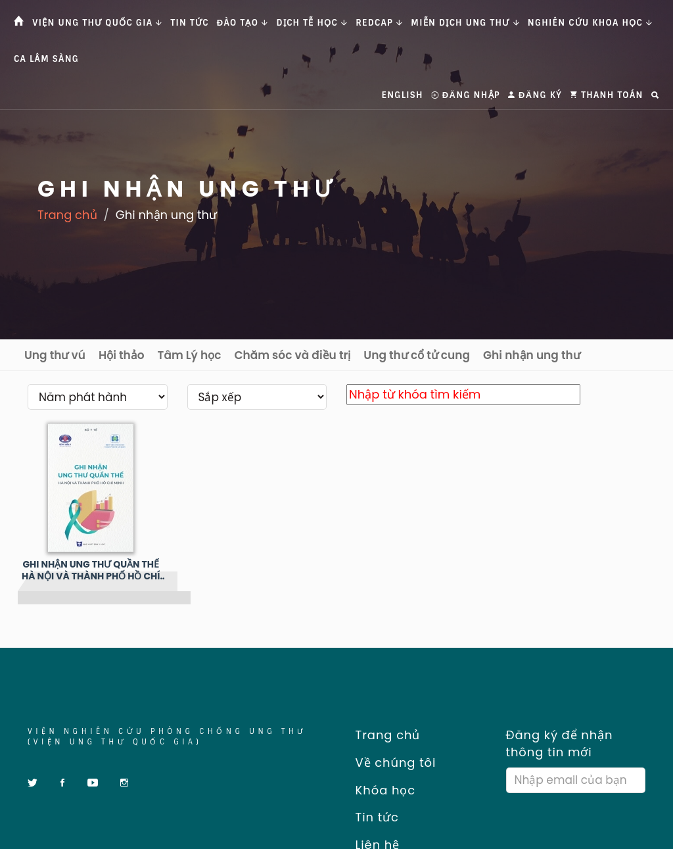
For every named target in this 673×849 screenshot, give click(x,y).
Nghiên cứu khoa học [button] (590, 22)
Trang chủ (67, 214)
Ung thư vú (54, 355)
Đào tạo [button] (243, 22)
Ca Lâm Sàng (46, 58)
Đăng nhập (465, 95)
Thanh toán (606, 95)
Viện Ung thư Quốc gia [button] (97, 22)
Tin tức (190, 22)
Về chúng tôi (391, 762)
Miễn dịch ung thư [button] (465, 22)
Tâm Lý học (189, 355)
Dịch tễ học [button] (312, 22)
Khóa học (380, 790)
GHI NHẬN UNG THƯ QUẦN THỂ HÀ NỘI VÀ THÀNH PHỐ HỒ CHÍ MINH (91, 570)
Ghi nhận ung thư (531, 355)
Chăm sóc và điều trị (292, 355)
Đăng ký (535, 95)
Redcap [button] (379, 22)
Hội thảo (122, 355)
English (402, 95)
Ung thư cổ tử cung (416, 355)
